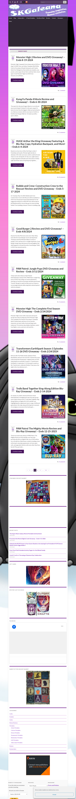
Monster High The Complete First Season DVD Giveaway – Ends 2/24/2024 (38, 310)
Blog (15, 18)
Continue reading (17, 80)
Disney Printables (15, 732)
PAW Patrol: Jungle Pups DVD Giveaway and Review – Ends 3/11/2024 (39, 270)
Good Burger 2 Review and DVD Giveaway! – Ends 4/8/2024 (40, 230)
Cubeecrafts (21, 18)
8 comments (62, 177)
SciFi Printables (15, 740)
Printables (12, 726)
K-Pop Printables (30, 18)
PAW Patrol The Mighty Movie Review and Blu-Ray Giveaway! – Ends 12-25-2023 (39, 430)
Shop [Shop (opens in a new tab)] (10, 21)
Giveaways (60, 18)
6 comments (62, 421)
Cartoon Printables (16, 730)
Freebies (12, 716)
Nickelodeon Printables (17, 737)
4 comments (62, 302)
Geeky (11, 720)
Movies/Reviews (14, 723)
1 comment (62, 90)
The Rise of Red (40, 18)
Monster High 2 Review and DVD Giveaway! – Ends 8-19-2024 (40, 58)
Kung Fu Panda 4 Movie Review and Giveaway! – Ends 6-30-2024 (35, 100)
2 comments (62, 132)
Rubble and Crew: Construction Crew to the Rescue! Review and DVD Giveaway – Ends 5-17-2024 (37, 188)
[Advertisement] (38, 35)
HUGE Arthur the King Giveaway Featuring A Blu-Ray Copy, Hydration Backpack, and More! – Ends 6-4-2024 (38, 144)
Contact (54, 18)
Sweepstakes (13, 749)
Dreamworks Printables (17, 735)
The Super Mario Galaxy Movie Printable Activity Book (26, 533)
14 (46, 470)
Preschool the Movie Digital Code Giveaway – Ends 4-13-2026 (27, 538)
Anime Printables (15, 728)
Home (10, 18)
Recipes (48, 18)
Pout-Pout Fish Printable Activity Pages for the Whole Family (27, 550)
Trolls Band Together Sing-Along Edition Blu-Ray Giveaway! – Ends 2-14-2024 (40, 390)
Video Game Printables (16, 742)
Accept (54, 794)
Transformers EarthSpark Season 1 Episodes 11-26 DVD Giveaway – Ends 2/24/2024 (39, 350)
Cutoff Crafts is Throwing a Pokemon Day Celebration (25, 555)
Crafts (11, 713)
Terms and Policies (53, 785)
